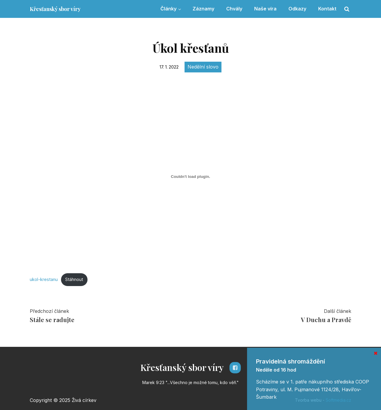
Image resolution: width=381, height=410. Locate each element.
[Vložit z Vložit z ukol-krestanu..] (190, 176)
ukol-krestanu (44, 279)
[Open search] (346, 9)
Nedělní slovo (203, 67)
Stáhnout (74, 279)
